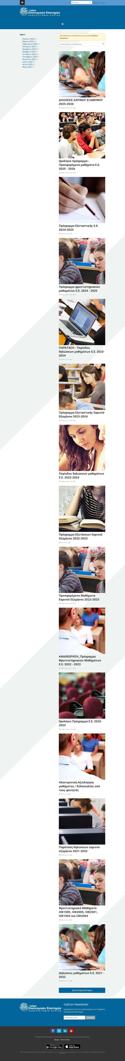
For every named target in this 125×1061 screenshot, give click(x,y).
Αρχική (56, 1040)
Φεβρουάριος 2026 (29, 44)
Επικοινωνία (65, 1040)
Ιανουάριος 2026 (28, 47)
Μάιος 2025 (27, 67)
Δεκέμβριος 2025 (29, 49)
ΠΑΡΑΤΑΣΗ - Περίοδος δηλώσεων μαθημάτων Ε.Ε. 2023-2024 (82, 351)
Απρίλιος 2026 (28, 39)
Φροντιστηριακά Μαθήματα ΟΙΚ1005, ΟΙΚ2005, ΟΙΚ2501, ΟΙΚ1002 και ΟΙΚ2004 (78, 912)
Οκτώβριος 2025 (29, 54)
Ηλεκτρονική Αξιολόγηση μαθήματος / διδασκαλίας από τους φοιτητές (79, 786)
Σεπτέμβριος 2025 (29, 57)
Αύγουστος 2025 (29, 59)
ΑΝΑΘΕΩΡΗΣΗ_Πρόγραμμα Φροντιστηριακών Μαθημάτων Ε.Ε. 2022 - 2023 (80, 660)
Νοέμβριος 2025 (28, 52)
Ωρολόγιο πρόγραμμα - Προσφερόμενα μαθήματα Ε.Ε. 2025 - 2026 (79, 164)
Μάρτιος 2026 (28, 41)
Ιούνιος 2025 (27, 64)
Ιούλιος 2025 (27, 62)
